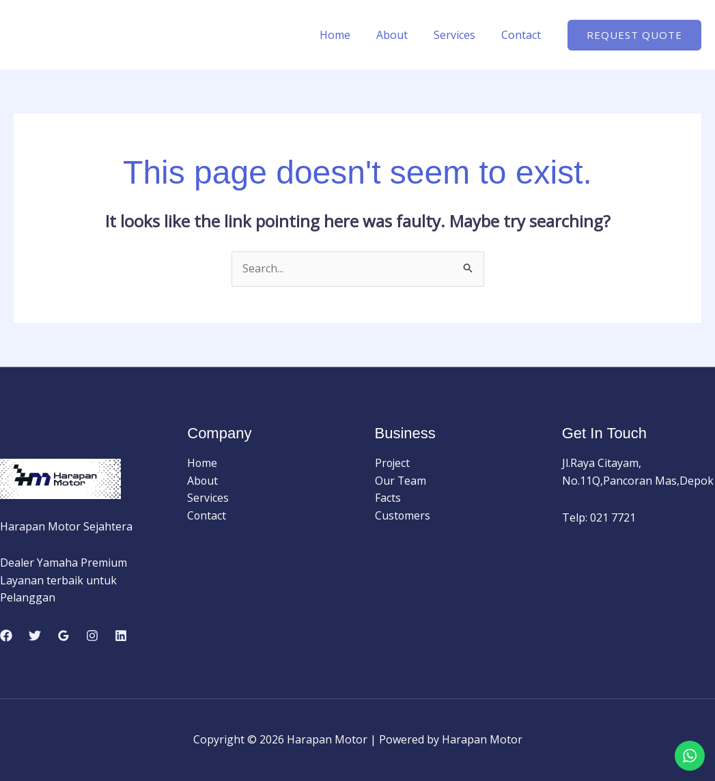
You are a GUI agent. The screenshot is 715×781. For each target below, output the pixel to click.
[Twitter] (35, 635)
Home (349, 34)
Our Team (401, 480)
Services (460, 34)
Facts (388, 498)
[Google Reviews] (63, 635)
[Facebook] (6, 635)
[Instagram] (92, 635)
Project (393, 463)
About (402, 34)
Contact (523, 34)
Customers (403, 515)
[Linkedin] (121, 635)
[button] (634, 35)
